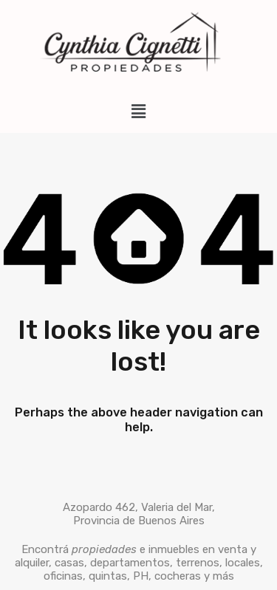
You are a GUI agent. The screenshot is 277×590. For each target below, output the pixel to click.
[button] (138, 111)
